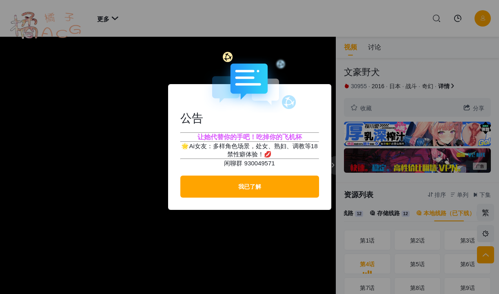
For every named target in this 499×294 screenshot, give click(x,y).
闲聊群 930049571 (249, 163)
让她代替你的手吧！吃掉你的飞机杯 (249, 137)
